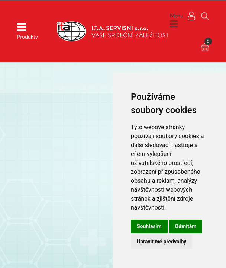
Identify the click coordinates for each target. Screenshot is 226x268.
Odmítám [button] (186, 226)
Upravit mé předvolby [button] (161, 242)
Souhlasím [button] (149, 226)
